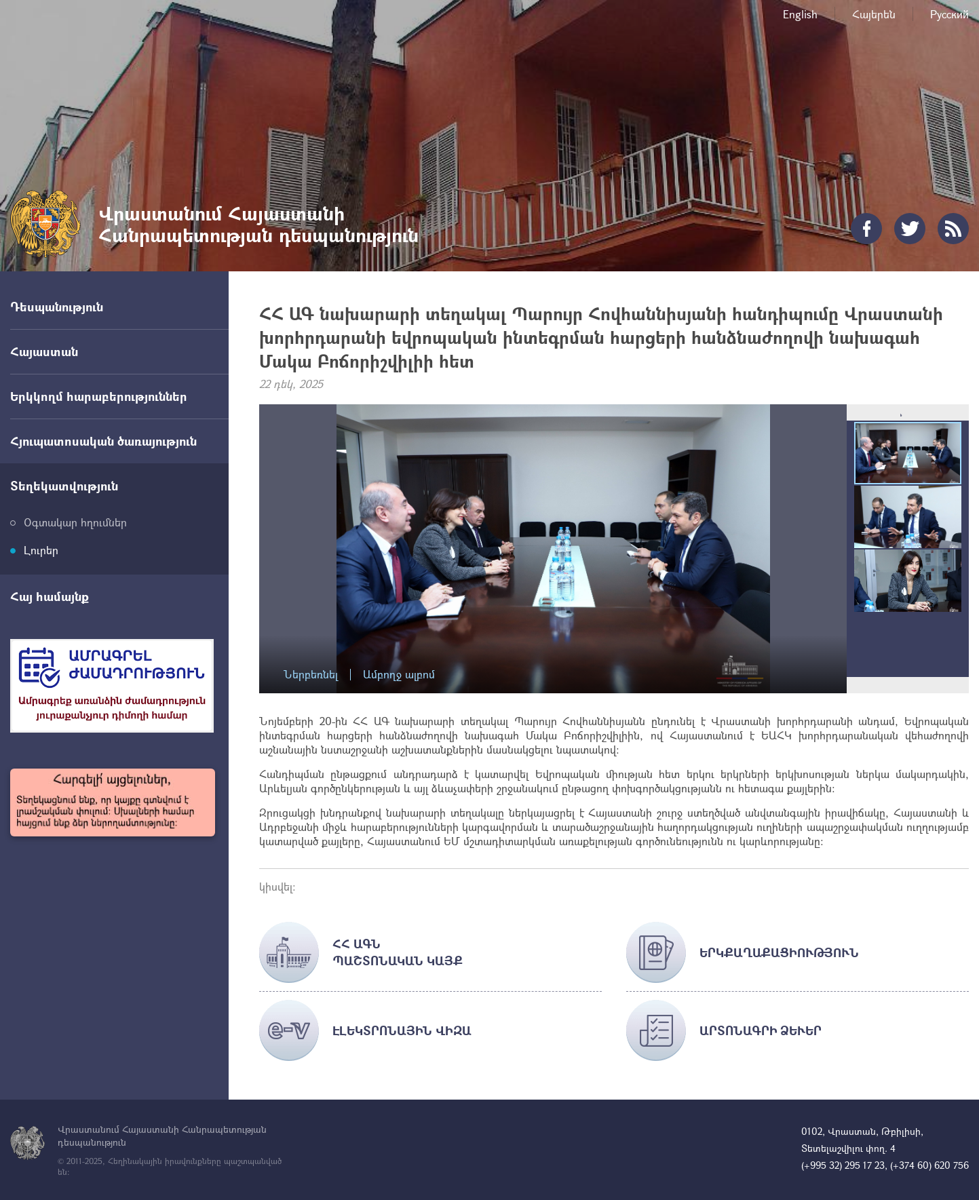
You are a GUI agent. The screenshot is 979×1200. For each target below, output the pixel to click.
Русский (949, 14)
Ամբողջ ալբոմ (399, 674)
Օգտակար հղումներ (75, 522)
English (800, 14)
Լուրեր (41, 550)
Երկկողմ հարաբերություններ (98, 396)
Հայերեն (874, 14)
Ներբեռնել (311, 674)
